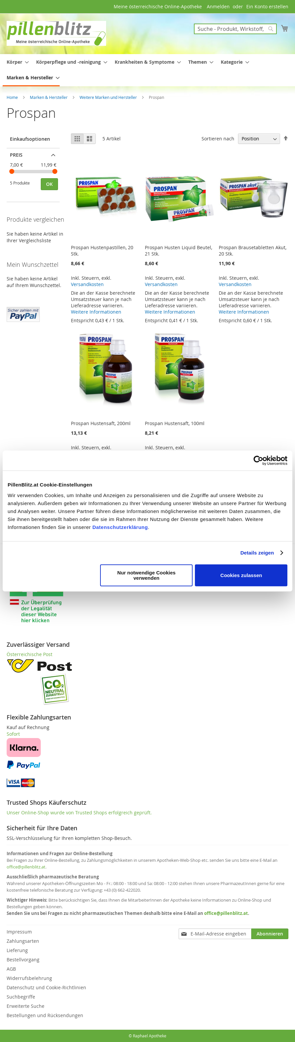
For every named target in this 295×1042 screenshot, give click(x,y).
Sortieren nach (218, 138)
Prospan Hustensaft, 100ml (175, 423)
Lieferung (17, 950)
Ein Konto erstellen (267, 6)
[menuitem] (16, 62)
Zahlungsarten (23, 941)
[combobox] (235, 29)
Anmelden (218, 6)
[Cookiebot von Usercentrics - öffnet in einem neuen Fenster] (258, 461)
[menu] (147, 70)
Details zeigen (257, 553)
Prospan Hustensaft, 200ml (101, 423)
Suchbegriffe (21, 997)
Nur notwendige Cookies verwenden (146, 574)
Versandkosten (87, 284)
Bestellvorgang (23, 959)
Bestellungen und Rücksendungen (45, 1015)
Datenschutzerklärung (120, 527)
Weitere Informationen (96, 312)
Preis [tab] (16, 155)
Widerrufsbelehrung (29, 978)
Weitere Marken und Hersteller (109, 97)
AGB (11, 969)
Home (13, 97)
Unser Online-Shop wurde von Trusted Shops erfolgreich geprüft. (79, 812)
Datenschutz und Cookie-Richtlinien (46, 987)
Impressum (19, 932)
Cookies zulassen (241, 575)
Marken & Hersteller (49, 97)
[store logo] (56, 33)
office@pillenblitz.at (26, 867)
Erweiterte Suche (25, 1006)
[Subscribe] (269, 934)
